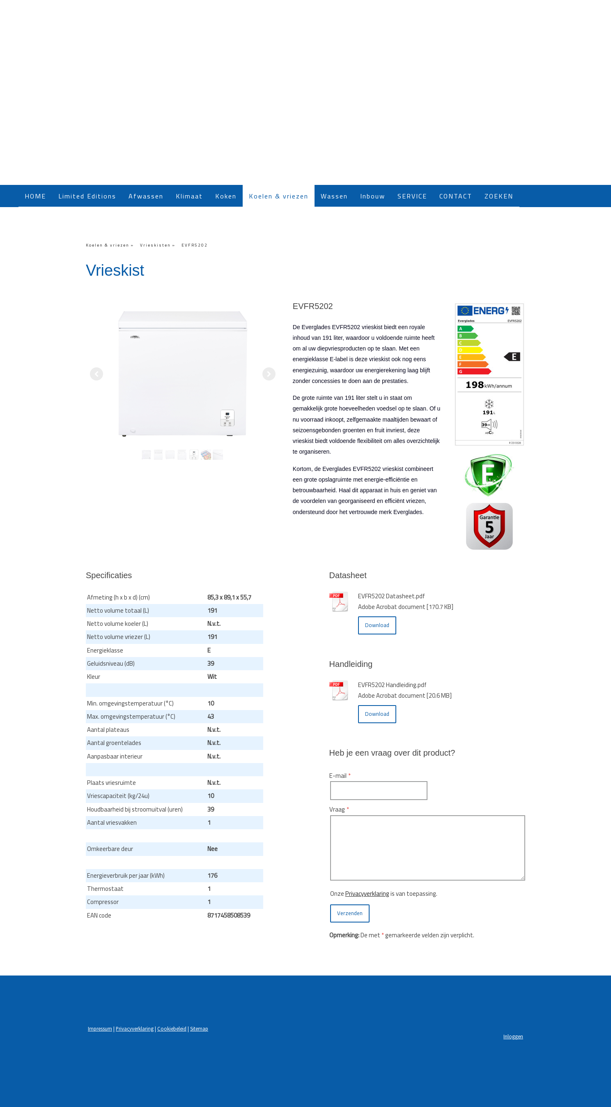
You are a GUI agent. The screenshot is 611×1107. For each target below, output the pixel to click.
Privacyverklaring (367, 893)
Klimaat (189, 196)
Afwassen (146, 196)
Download (377, 625)
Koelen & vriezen (278, 196)
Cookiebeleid (171, 1028)
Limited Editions (87, 196)
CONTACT (455, 196)
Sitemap (199, 1028)
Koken (226, 196)
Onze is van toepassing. (383, 893)
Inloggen (513, 1036)
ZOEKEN (499, 196)
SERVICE (412, 196)
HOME (35, 196)
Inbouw (372, 196)
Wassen (334, 196)
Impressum (100, 1028)
